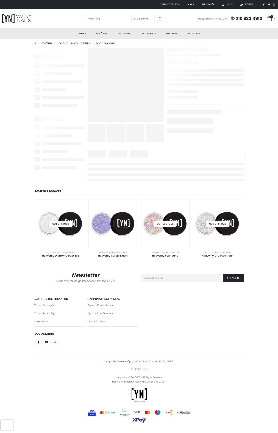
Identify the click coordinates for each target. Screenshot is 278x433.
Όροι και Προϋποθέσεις (100, 305)
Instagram (55, 342)
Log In (227, 4)
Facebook (38, 342)
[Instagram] (274, 4)
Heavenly (51, 252)
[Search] (160, 18)
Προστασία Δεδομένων (100, 313)
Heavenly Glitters (65, 252)
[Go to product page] (60, 224)
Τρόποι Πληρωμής (44, 305)
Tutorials (171, 33)
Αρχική (82, 33)
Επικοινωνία (208, 4)
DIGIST (162, 381)
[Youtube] (269, 4)
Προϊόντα (102, 33)
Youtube (46, 342)
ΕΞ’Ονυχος (193, 33)
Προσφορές (125, 33)
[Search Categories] (143, 18)
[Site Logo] (17, 18)
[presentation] (7, 425)
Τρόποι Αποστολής (44, 313)
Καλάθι (190, 4)
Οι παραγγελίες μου (170, 4)
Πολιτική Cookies (97, 321)
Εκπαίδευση (149, 33)
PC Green (148, 381)
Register (246, 4)
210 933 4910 (248, 18)
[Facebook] (264, 4)
